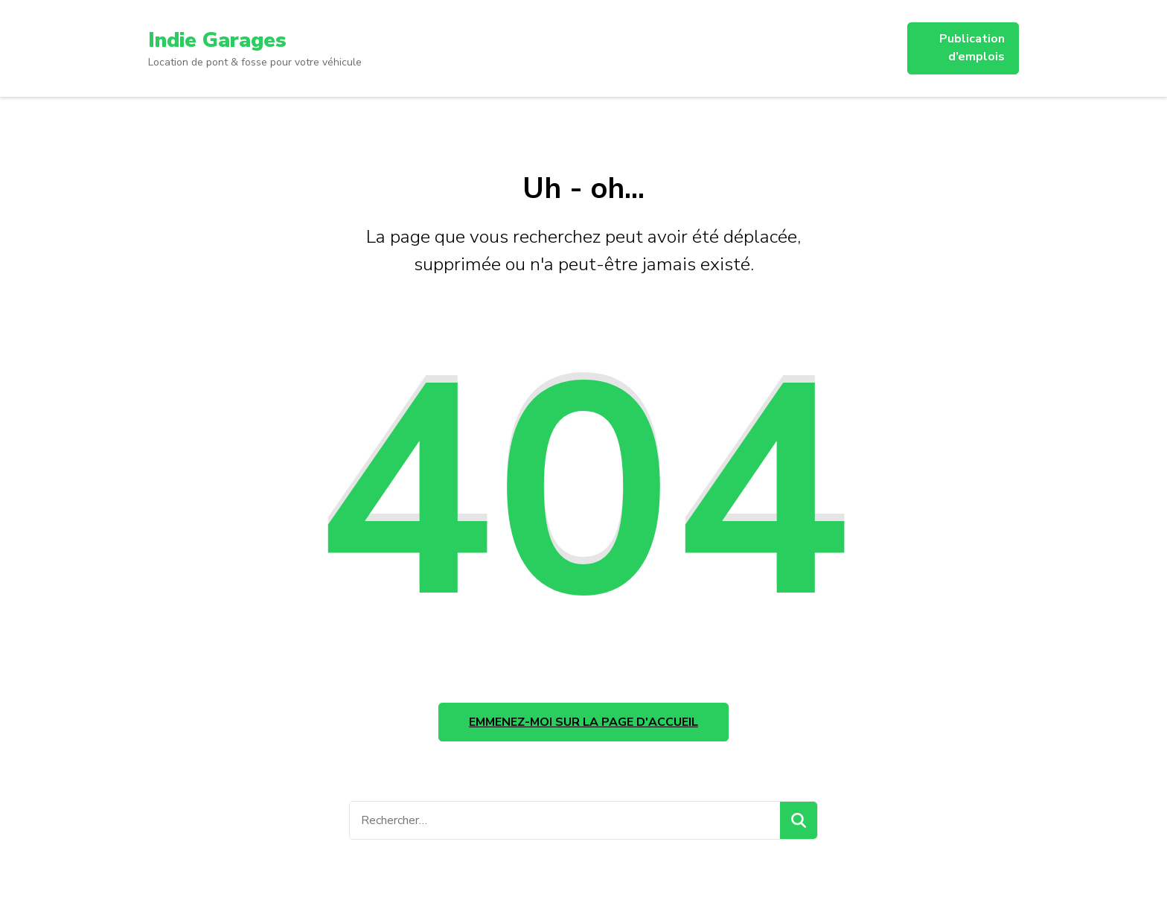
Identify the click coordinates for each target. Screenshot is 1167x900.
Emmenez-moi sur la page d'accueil (583, 723)
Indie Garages (217, 40)
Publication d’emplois (972, 48)
